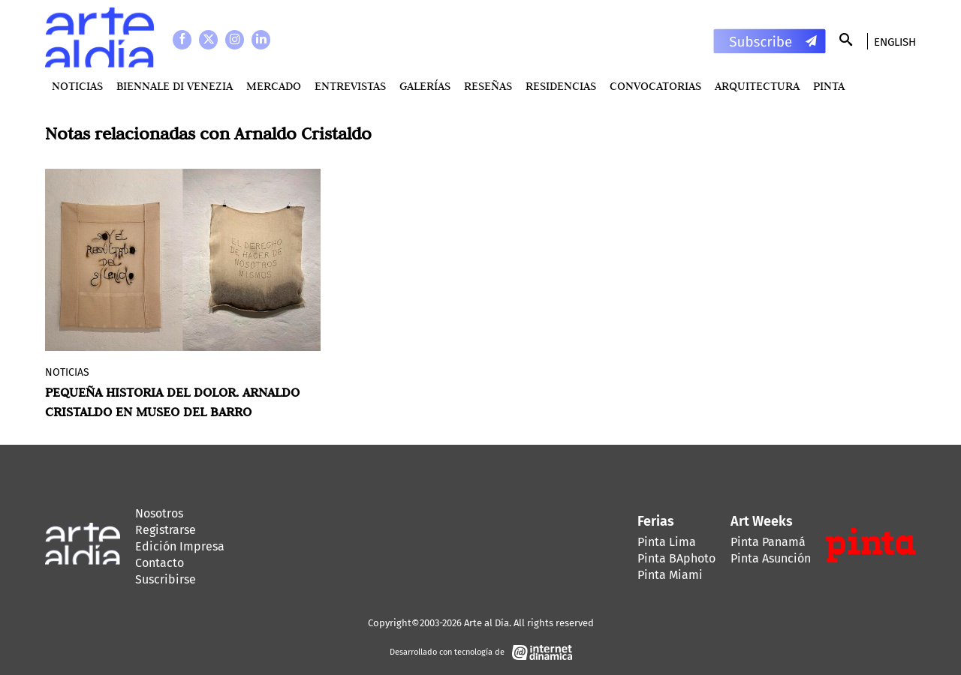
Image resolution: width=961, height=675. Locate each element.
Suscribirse (165, 579)
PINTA (829, 86)
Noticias (77, 86)
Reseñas (488, 86)
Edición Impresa (179, 546)
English (895, 42)
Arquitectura (757, 86)
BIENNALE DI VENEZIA (174, 86)
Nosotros (159, 513)
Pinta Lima (666, 542)
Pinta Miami (670, 575)
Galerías (424, 86)
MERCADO (273, 86)
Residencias (561, 86)
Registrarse (165, 530)
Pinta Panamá (768, 542)
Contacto (159, 563)
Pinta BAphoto (676, 558)
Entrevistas (350, 86)
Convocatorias (655, 86)
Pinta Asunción (771, 558)
